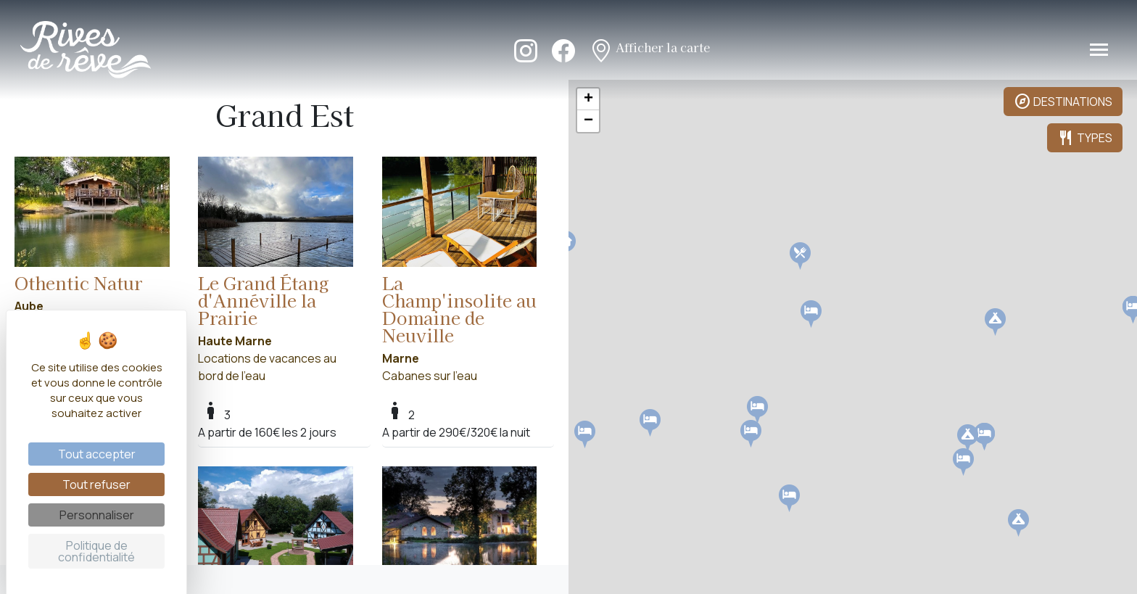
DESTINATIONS (1063, 101)
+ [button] (588, 99)
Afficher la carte (650, 49)
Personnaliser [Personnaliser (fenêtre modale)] (96, 515)
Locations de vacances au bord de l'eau (92, 253)
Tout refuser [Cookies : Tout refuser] (96, 484)
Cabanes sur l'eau (459, 270)
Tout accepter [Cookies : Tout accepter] (97, 454)
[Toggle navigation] (1099, 49)
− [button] (588, 121)
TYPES (1084, 138)
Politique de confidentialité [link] (96, 551)
